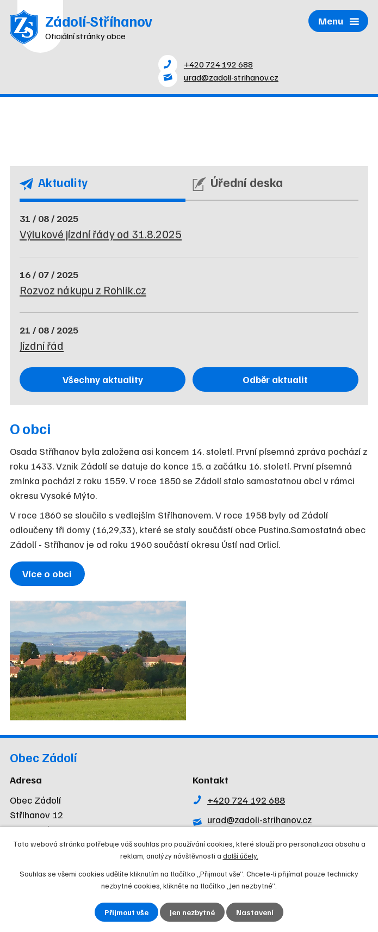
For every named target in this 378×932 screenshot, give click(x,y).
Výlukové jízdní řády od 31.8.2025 (101, 234)
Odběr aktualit (275, 379)
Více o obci (47, 573)
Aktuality (54, 183)
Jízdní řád (42, 345)
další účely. (240, 855)
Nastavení (255, 912)
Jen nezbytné (192, 912)
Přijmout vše (126, 912)
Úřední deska (238, 183)
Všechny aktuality (103, 379)
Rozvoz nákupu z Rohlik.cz (83, 290)
